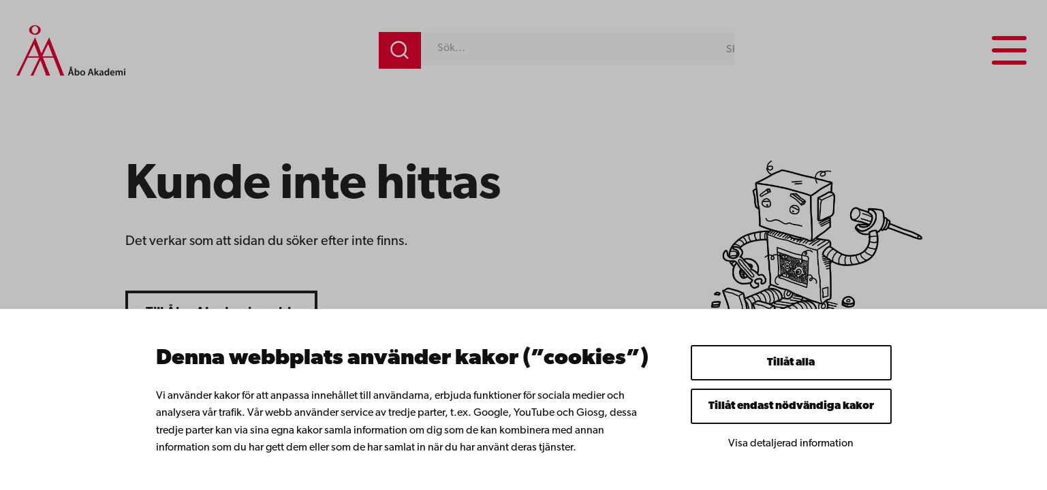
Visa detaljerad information (791, 443)
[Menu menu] (1009, 50)
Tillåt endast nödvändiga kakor (791, 406)
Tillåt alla (791, 362)
